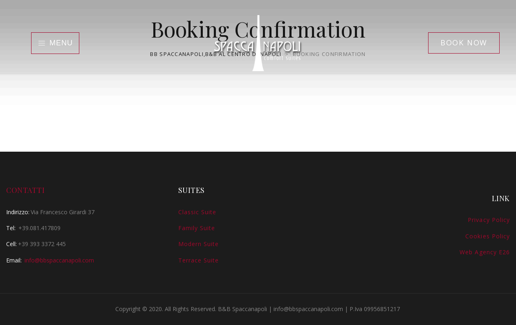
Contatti (25, 190)
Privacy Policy (489, 220)
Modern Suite (198, 244)
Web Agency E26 (485, 252)
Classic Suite (197, 212)
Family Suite (196, 228)
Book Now (463, 42)
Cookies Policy (487, 236)
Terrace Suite (198, 260)
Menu (55, 43)
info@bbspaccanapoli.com (59, 260)
